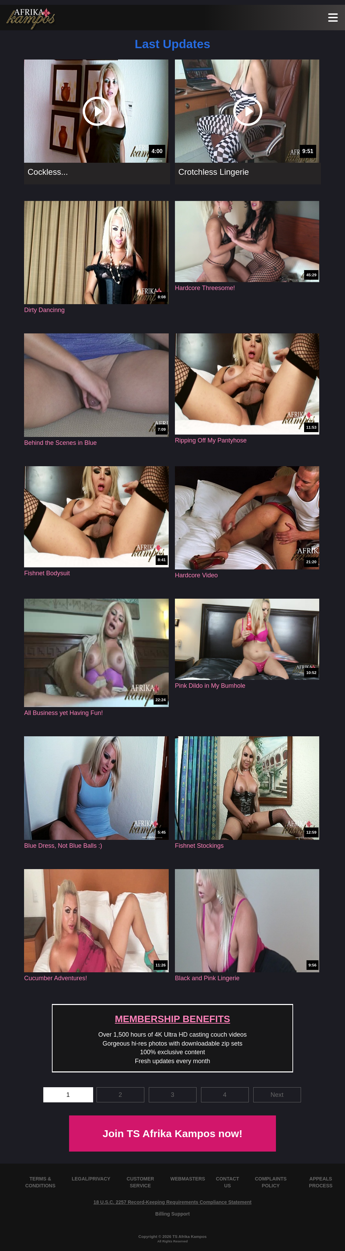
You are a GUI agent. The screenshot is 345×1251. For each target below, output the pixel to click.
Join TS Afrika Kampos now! (172, 1133)
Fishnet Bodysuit (47, 573)
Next (276, 1094)
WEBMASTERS (187, 1179)
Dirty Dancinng (44, 310)
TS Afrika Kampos (189, 1236)
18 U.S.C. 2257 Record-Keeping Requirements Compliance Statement (172, 1202)
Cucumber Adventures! (55, 978)
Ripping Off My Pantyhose (211, 440)
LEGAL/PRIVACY (91, 1179)
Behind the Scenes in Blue (60, 442)
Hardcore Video (196, 575)
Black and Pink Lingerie (207, 978)
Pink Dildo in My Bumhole (210, 685)
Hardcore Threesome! (205, 288)
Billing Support (172, 1214)
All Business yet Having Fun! (63, 712)
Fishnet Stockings (199, 845)
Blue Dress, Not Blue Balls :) (63, 845)
